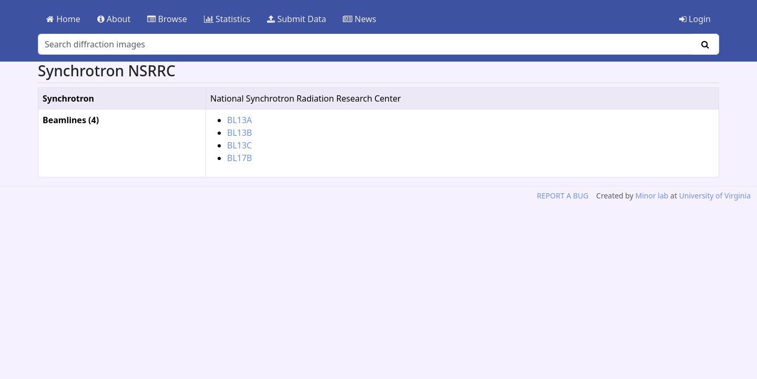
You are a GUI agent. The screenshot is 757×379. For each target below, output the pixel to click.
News (359, 19)
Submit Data (296, 19)
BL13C (239, 145)
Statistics (227, 19)
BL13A (239, 120)
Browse (167, 19)
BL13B (239, 132)
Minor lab (651, 196)
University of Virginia (715, 196)
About (114, 19)
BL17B (239, 158)
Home (63, 19)
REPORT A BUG (562, 196)
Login (695, 19)
